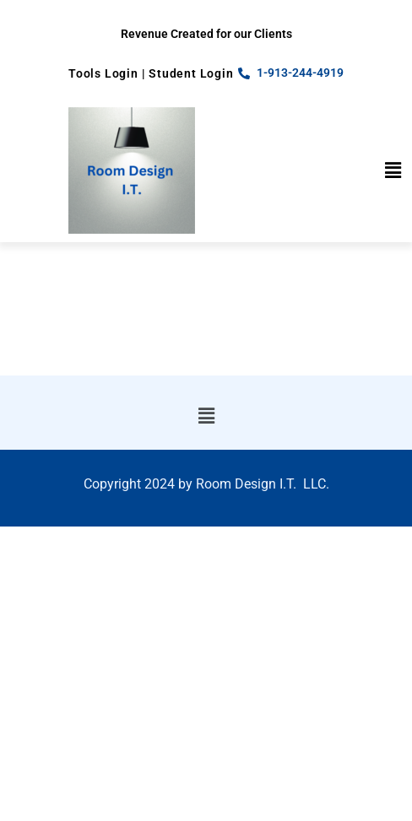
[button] (393, 170)
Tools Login (103, 73)
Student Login (191, 73)
